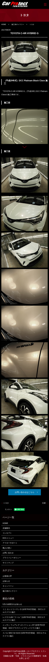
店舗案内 (6, 528)
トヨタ (6, 503)
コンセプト (7, 533)
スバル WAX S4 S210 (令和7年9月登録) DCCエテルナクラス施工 (24, 634)
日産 (44, 503)
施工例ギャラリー (17, 24)
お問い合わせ (8, 553)
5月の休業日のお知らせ (12, 604)
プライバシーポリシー (12, 558)
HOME (3, 24)
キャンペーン (8, 586)
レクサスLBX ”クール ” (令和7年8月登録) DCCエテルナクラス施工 (24, 618)
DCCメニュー (8, 538)
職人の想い (7, 548)
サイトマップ (8, 563)
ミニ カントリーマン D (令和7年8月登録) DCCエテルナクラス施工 (24, 610)
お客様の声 (7, 576)
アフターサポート (10, 543)
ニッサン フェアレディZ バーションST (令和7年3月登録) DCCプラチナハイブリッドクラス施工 (24, 626)
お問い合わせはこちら (24, 492)
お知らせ (6, 581)
